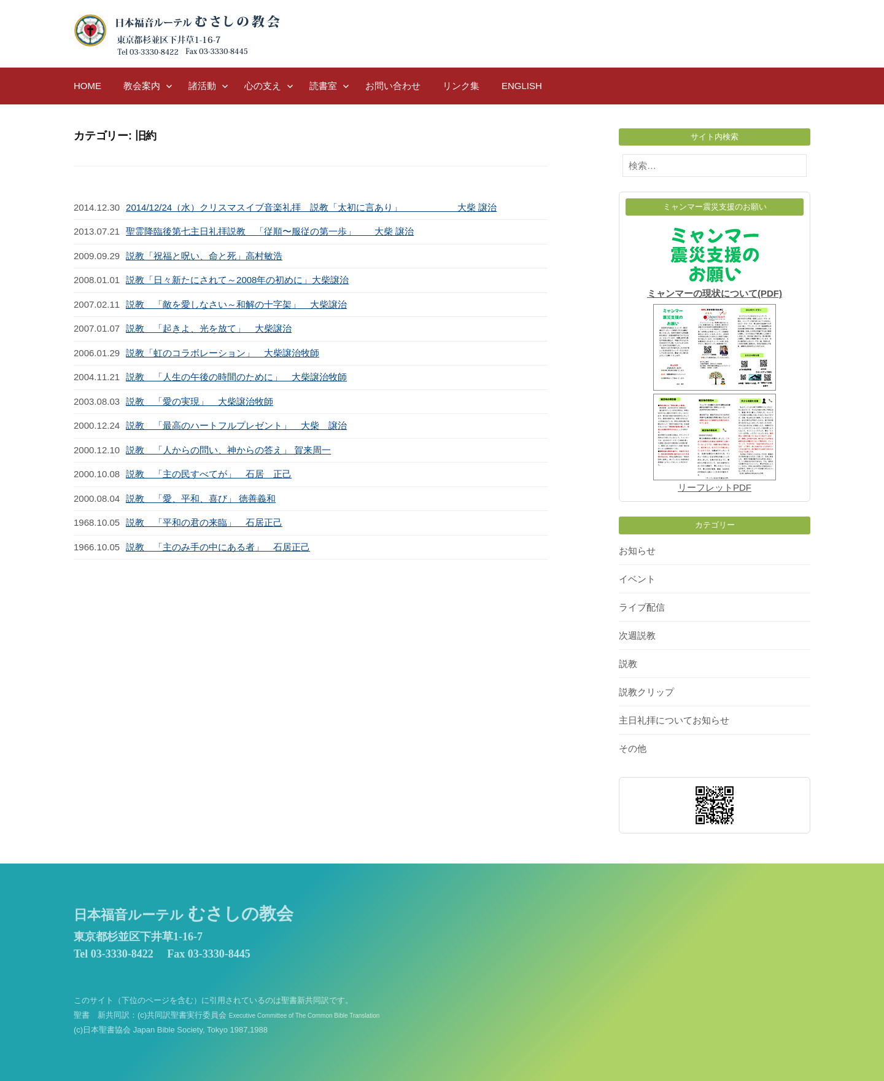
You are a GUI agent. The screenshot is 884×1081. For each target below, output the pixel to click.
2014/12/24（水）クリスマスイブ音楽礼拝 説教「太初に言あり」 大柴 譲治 (311, 207)
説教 (628, 663)
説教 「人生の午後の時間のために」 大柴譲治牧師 (236, 377)
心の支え (262, 85)
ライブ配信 (642, 607)
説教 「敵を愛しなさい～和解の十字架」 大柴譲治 (236, 304)
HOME (87, 85)
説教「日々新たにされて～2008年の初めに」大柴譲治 (237, 280)
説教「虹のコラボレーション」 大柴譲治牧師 (222, 353)
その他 (632, 748)
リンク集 (461, 85)
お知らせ (637, 550)
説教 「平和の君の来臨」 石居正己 (204, 522)
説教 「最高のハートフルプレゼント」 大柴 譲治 (236, 425)
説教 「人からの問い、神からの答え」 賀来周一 (228, 450)
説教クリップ (646, 692)
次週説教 (637, 635)
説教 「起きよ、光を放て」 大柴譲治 (209, 328)
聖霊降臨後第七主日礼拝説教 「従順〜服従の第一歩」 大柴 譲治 (270, 231)
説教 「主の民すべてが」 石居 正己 (209, 474)
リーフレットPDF (714, 487)
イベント (637, 579)
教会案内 (141, 85)
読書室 (323, 85)
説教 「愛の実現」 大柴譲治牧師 (199, 401)
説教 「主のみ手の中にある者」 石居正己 (218, 547)
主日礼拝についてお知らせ (674, 720)
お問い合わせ (393, 85)
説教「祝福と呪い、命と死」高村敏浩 (204, 256)
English (522, 85)
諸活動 (202, 85)
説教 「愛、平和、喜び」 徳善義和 (201, 498)
